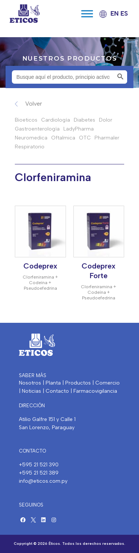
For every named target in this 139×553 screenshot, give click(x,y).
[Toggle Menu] (87, 13)
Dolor (105, 120)
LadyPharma (78, 129)
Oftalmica (63, 138)
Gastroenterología (37, 129)
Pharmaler (107, 138)
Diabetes (84, 120)
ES (124, 13)
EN (114, 13)
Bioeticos (26, 120)
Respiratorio (29, 147)
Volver (33, 103)
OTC (85, 138)
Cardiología (55, 120)
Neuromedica (31, 138)
